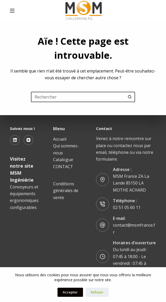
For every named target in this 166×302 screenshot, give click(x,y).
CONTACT (63, 166)
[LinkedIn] (15, 140)
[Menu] (12, 10)
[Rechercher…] (78, 97)
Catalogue (63, 159)
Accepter (70, 292)
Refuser (97, 292)
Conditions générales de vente (65, 190)
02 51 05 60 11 (127, 207)
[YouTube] (29, 140)
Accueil (59, 139)
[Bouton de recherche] (130, 97)
